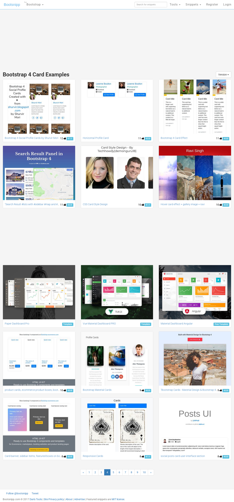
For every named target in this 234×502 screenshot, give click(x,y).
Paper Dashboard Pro (17, 323)
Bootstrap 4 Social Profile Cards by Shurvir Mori (31, 137)
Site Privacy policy (54, 499)
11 (141, 138)
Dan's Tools (36, 499)
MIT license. (118, 499)
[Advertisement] (89, 38)
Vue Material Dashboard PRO (99, 323)
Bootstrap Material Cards (97, 389)
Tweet (35, 493)
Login (227, 4)
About (69, 499)
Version (223, 74)
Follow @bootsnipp (17, 493)
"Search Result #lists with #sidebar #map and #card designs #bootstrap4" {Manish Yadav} (55, 204)
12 (63, 138)
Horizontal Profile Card (96, 137)
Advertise (79, 499)
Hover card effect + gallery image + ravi (183, 204)
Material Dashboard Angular (177, 323)
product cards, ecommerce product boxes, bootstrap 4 (35, 389)
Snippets (193, 4)
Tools (175, 4)
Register (212, 4)
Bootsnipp (12, 5)
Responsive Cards (93, 456)
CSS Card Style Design (95, 204)
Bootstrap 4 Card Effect (174, 137)
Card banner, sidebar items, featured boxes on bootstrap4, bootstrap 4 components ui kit (55, 456)
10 (141, 204)
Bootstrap (34, 3)
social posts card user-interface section (183, 456)
